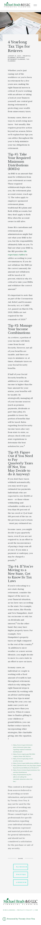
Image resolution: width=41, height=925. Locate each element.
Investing (21, 57)
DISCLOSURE (9, 910)
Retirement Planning (16, 59)
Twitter (21, 874)
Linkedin (21, 882)
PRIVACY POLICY (25, 910)
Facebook (21, 867)
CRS (36, 910)
